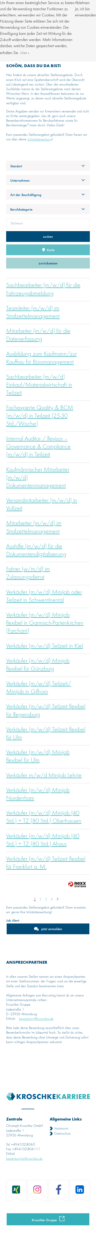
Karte (48, 249)
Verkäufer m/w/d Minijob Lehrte (44, 776)
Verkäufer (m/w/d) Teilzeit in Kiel (44, 646)
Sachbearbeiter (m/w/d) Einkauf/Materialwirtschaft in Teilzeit (39, 385)
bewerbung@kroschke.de (36, 1019)
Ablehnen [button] (82, 3)
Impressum (61, 1128)
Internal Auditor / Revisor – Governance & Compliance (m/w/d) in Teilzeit (38, 447)
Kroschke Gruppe (44, 1219)
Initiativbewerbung (39, 139)
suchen (48, 236)
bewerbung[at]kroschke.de (24, 1158)
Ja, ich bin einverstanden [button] (85, 12)
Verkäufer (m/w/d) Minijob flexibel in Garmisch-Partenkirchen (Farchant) (44, 623)
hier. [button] (25, 53)
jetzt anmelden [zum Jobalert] (51, 928)
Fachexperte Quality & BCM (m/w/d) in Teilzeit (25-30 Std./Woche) (39, 416)
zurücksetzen (48, 263)
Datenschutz (62, 1133)
